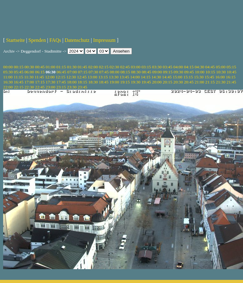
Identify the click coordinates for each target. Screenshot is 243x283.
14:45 (167, 77)
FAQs (55, 40)
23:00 (50, 87)
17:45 (61, 82)
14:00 (135, 77)
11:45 (39, 77)
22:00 (8, 87)
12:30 (71, 77)
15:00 (177, 77)
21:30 (220, 82)
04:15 (188, 67)
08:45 (146, 72)
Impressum (104, 40)
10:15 (210, 72)
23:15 (61, 87)
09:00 (157, 72)
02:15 (103, 67)
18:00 (71, 82)
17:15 (39, 82)
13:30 (113, 77)
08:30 (135, 72)
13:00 (92, 77)
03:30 (157, 67)
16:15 (230, 77)
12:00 (50, 77)
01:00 (50, 67)
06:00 (29, 72)
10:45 (231, 72)
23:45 (82, 87)
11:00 (8, 77)
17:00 (29, 82)
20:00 (157, 82)
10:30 (221, 72)
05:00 (220, 67)
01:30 (71, 67)
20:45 (188, 82)
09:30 (178, 72)
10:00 (199, 72)
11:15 (18, 77)
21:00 (199, 82)
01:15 (61, 67)
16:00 (220, 77)
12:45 (81, 77)
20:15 (167, 82)
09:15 (167, 72)
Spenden (37, 40)
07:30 (93, 72)
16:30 (8, 82)
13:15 (103, 77)
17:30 (50, 82)
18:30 (93, 82)
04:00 (178, 67)
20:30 (178, 82)
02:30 (114, 67)
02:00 (93, 67)
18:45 (103, 82)
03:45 (167, 67)
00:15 (18, 67)
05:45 (18, 72)
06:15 (39, 72)
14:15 (145, 77)
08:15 (125, 72)
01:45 (82, 67)
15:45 (209, 77)
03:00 (135, 67)
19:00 (114, 82)
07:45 (104, 72)
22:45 (39, 87)
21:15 (210, 82)
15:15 (188, 77)
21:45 (231, 82)
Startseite (15, 40)
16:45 (18, 82)
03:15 (146, 67)
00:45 (39, 67)
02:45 (125, 67)
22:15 (18, 87)
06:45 (61, 72)
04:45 (210, 67)
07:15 (82, 72)
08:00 (114, 72)
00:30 (29, 67)
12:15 (60, 77)
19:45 (146, 82)
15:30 (199, 77)
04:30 (199, 67)
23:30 (71, 87)
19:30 (135, 82)
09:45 (189, 72)
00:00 (8, 67)
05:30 (8, 72)
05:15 (231, 67)
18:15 (82, 82)
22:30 (29, 87)
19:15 (125, 82)
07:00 (72, 72)
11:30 (28, 77)
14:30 (156, 77)
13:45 (124, 77)
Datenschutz (77, 40)
